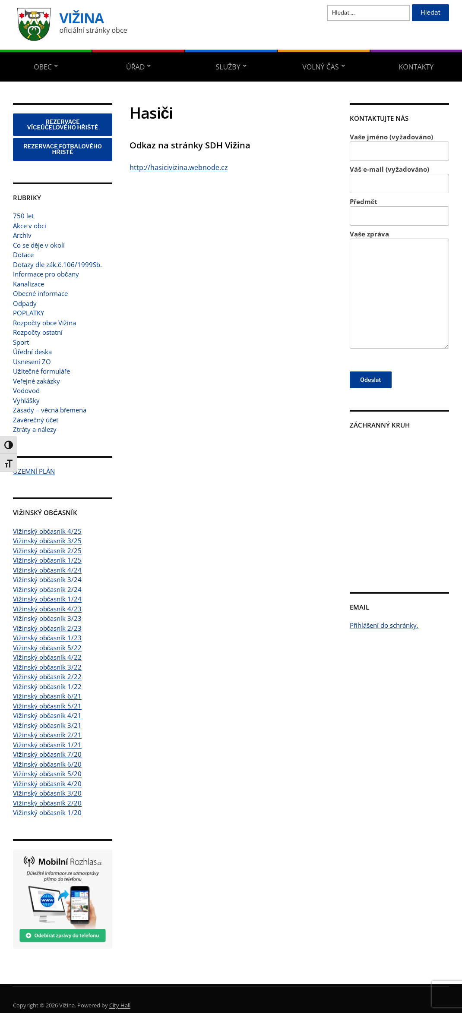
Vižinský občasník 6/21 (47, 696)
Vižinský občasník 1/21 (47, 744)
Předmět (399, 211)
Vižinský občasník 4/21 (47, 715)
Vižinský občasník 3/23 (47, 618)
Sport (21, 342)
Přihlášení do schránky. (384, 625)
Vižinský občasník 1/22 (47, 686)
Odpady (25, 303)
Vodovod (26, 390)
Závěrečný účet (35, 419)
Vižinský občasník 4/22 (47, 657)
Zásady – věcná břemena (49, 410)
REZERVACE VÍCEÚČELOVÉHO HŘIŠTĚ (62, 124)
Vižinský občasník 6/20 (47, 764)
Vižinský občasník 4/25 (47, 531)
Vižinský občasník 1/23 (47, 637)
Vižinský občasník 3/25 (47, 540)
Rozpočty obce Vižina (44, 322)
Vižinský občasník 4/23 (47, 608)
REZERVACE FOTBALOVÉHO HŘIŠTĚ (62, 149)
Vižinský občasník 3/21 (47, 725)
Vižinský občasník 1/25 (47, 560)
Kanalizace (28, 284)
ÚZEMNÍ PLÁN (34, 471)
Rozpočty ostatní (38, 332)
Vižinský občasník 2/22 (47, 676)
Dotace (23, 254)
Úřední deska (32, 351)
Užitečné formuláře (41, 371)
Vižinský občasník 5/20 (47, 773)
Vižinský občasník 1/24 (47, 599)
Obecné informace (40, 293)
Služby (227, 67)
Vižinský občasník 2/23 (47, 628)
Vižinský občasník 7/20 (47, 754)
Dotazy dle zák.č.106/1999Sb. (57, 264)
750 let (23, 215)
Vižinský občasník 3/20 (47, 793)
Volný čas (320, 67)
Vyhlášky (26, 400)
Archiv (22, 235)
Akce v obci (29, 225)
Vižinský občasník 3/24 (47, 579)
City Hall (119, 1005)
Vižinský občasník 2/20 (47, 803)
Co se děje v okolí (39, 245)
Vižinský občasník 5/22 (47, 647)
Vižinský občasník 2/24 (47, 589)
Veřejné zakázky (36, 381)
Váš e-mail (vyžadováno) (399, 179)
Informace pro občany (46, 274)
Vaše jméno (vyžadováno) (399, 146)
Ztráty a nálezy (35, 429)
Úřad (135, 67)
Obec (43, 67)
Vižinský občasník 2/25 (47, 550)
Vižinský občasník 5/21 (47, 706)
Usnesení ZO (32, 361)
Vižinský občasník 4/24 (47, 570)
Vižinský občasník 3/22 (47, 667)
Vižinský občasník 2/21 (47, 734)
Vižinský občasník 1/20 (47, 812)
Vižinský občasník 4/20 (47, 783)
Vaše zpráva (399, 289)
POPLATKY (28, 312)
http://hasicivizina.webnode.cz (179, 167)
